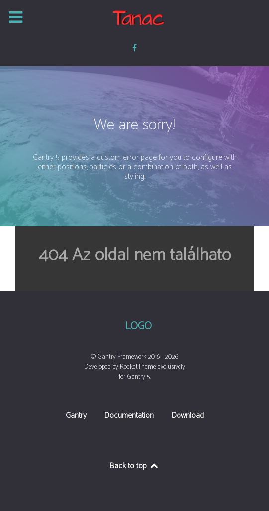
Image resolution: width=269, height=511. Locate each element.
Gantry (76, 416)
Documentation (129, 416)
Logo (138, 326)
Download (188, 416)
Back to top (134, 466)
